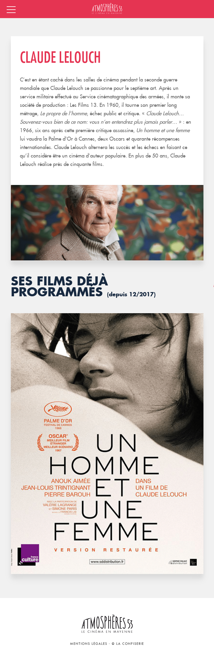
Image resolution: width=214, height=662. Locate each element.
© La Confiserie (128, 644)
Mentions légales (88, 644)
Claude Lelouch (60, 57)
